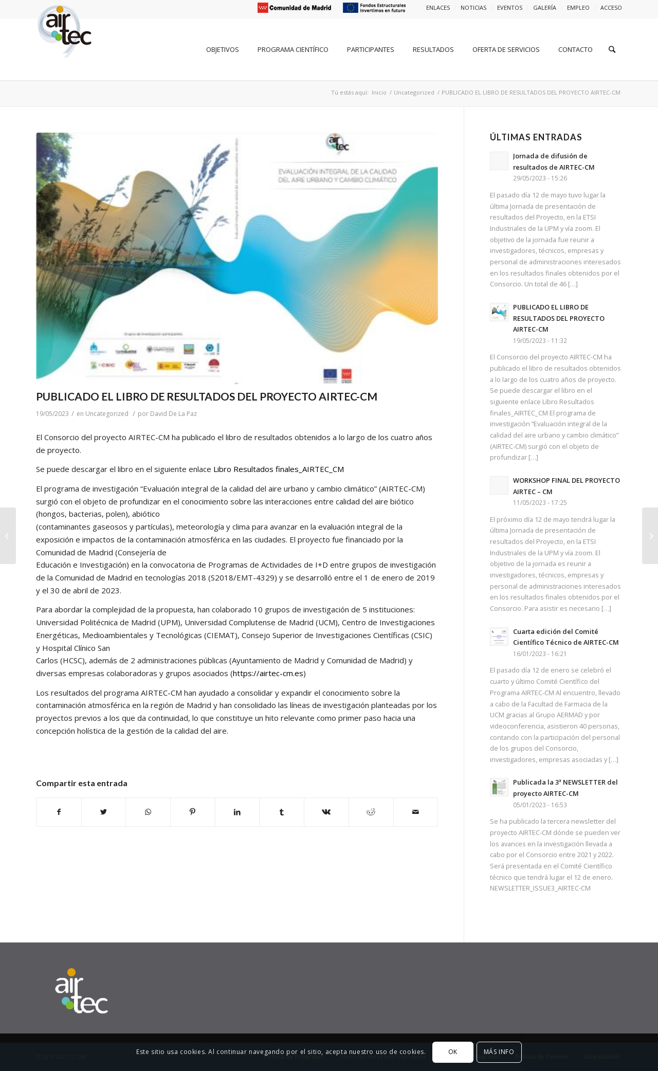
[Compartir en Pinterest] (193, 812)
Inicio (379, 92)
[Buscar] (612, 49)
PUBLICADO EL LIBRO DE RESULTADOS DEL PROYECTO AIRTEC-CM (206, 396)
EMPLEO (578, 7)
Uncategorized (414, 92)
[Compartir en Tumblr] (282, 812)
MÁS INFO (499, 1051)
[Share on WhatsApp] (148, 812)
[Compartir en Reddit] (371, 812)
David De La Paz (173, 413)
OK (453, 1051)
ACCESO (611, 7)
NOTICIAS (473, 7)
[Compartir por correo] (416, 812)
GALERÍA (544, 7)
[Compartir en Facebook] (58, 812)
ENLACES (438, 7)
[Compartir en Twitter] (104, 812)
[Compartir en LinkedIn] (237, 812)
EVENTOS (509, 7)
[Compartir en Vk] (326, 812)
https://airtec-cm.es (268, 673)
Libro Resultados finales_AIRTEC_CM (278, 469)
